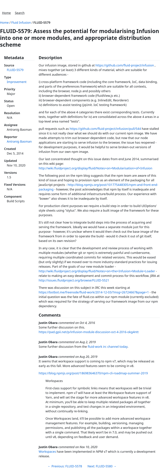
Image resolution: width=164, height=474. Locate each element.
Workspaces (47, 451)
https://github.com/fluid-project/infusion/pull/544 (105, 129)
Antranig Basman (19, 141)
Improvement (17, 82)
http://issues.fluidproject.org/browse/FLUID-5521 (74, 280)
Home (6, 13)
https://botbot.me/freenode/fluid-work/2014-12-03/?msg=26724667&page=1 (94, 292)
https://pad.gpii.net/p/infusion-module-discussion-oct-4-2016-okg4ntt (89, 332)
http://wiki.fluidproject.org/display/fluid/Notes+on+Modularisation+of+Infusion (95, 168)
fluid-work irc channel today (108, 347)
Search (20, 13)
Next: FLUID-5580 (102, 466)
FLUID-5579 (41, 22)
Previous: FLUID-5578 (65, 466)
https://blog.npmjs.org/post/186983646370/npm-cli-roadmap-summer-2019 (93, 373)
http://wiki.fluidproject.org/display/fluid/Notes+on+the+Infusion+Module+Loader (97, 271)
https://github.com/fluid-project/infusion (125, 65)
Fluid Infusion (21, 22)
